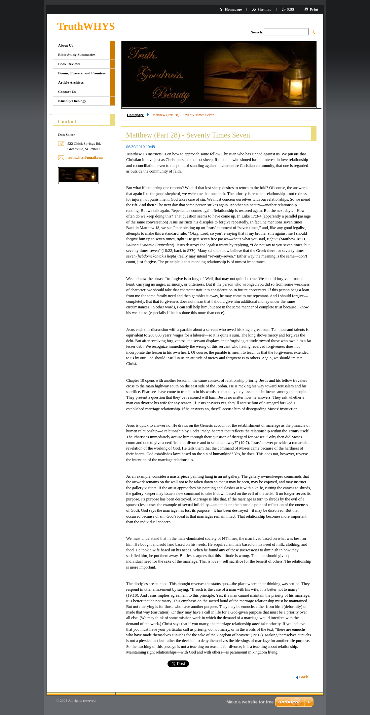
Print (314, 9)
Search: (257, 32)
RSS (290, 9)
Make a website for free (250, 701)
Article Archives (71, 82)
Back (303, 677)
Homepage (135, 115)
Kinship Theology (72, 101)
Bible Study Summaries (76, 55)
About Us (65, 45)
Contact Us (67, 92)
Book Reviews (69, 64)
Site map (265, 9)
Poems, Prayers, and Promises (82, 73)
